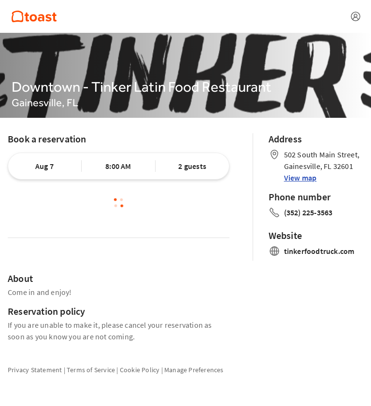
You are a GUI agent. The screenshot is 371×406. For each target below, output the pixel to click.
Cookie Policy (140, 369)
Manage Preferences (194, 369)
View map (300, 177)
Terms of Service (91, 369)
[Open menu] (355, 16)
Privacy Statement (35, 369)
